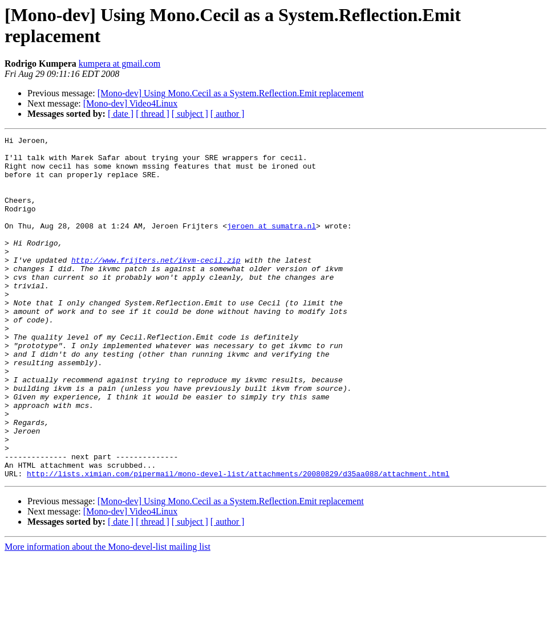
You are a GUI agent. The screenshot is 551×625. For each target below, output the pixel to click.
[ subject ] (190, 114)
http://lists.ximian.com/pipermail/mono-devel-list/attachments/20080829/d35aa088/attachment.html (238, 542)
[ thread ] (152, 114)
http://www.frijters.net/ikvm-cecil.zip (155, 285)
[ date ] (120, 114)
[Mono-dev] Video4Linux (130, 103)
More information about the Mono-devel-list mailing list (107, 615)
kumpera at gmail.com (120, 63)
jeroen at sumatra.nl (271, 244)
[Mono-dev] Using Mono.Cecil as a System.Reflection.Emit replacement (231, 93)
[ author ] (227, 114)
